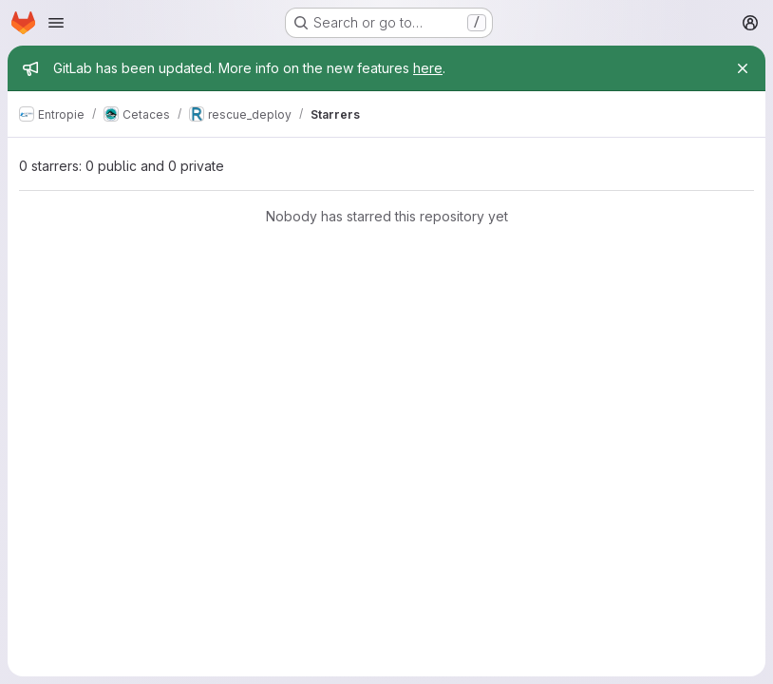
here (428, 68)
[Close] (742, 68)
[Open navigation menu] (56, 23)
